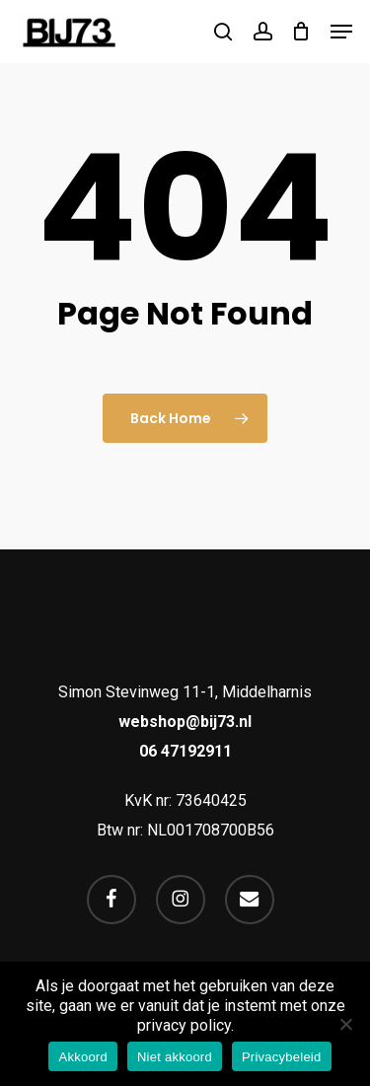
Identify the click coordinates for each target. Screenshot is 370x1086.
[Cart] (301, 31)
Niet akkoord (174, 1057)
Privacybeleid (282, 1057)
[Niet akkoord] (345, 1024)
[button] (341, 31)
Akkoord (82, 1057)
